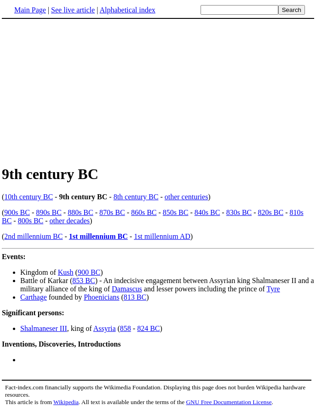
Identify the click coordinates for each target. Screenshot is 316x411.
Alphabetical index (127, 10)
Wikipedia (66, 402)
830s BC (239, 212)
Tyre (273, 289)
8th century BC (136, 197)
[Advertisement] (79, 91)
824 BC (148, 328)
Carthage (33, 297)
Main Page (30, 10)
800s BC (31, 221)
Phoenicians (101, 297)
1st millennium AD (162, 236)
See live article (73, 10)
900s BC (17, 212)
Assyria (104, 328)
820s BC (271, 212)
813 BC (135, 297)
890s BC (49, 212)
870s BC (112, 212)
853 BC (83, 280)
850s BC (176, 212)
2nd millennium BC (33, 236)
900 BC (89, 272)
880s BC (80, 212)
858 (125, 328)
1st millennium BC (98, 236)
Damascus (127, 289)
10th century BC (28, 197)
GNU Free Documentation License (228, 402)
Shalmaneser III (43, 328)
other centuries (186, 197)
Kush (66, 272)
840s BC (207, 212)
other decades (70, 221)
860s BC (144, 212)
